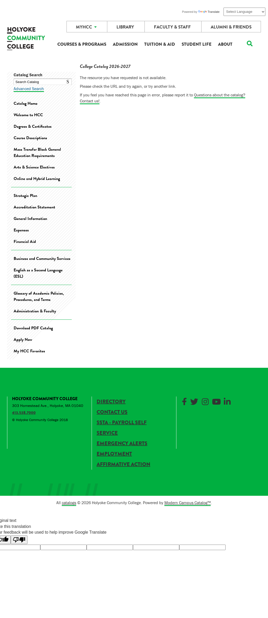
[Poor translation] (19, 539)
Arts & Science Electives (34, 167)
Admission (125, 44)
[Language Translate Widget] (244, 12)
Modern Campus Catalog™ (187, 502)
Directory (111, 401)
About (225, 44)
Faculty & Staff (172, 27)
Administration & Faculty (35, 311)
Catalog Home (25, 103)
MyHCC (86, 27)
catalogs (69, 502)
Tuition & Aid (159, 44)
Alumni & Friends (231, 27)
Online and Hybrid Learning (37, 179)
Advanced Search (29, 88)
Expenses (21, 230)
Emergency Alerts (122, 443)
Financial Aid (25, 241)
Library (125, 27)
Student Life (196, 44)
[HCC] (26, 40)
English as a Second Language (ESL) (38, 273)
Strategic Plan (25, 196)
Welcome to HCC (28, 115)
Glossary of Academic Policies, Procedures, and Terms (39, 296)
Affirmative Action (123, 464)
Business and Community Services (42, 258)
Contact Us (112, 412)
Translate (209, 11)
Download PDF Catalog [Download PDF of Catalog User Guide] (33, 328)
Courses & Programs (81, 44)
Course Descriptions (30, 138)
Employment (114, 454)
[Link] (185, 401)
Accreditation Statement (34, 207)
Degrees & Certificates (33, 126)
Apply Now (23, 339)
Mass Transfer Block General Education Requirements (37, 152)
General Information (30, 218)
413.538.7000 (24, 413)
